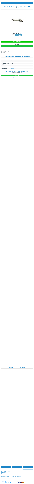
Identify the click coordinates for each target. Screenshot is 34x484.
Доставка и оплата (4, 473)
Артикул (15, 7)
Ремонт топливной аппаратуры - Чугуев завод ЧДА (5, 472)
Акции (2, 479)
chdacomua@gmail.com (17, 476)
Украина (12, 68)
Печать (3, 38)
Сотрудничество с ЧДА (4, 470)
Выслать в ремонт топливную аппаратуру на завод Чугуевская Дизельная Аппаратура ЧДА (5, 476)
